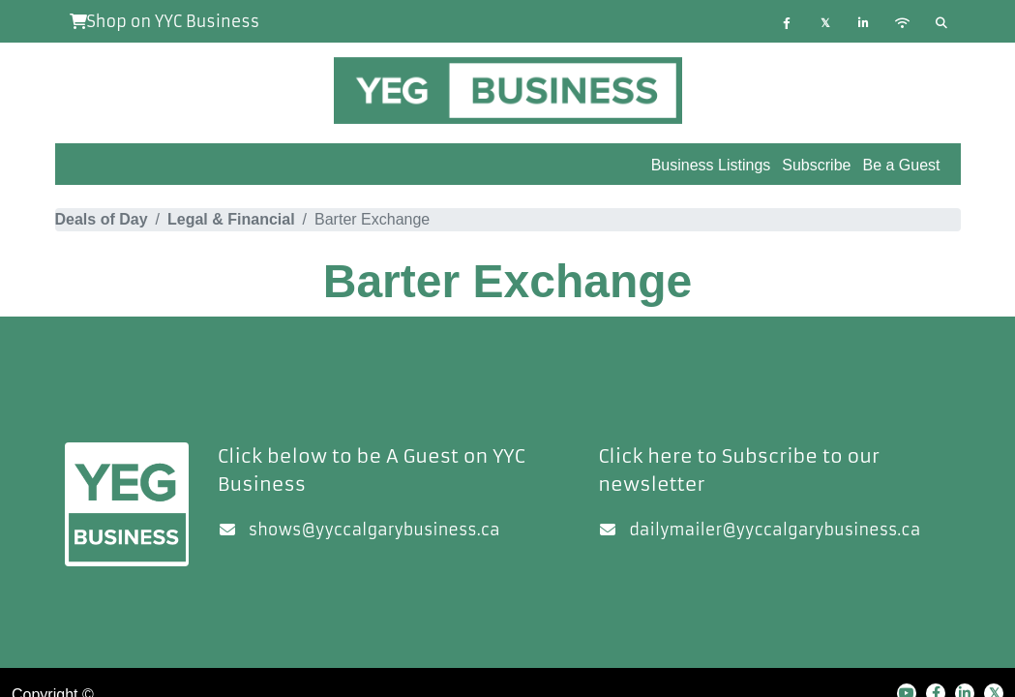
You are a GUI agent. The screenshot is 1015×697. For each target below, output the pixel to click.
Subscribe (816, 165)
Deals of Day (101, 219)
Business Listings (711, 165)
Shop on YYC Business (165, 21)
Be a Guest (901, 165)
